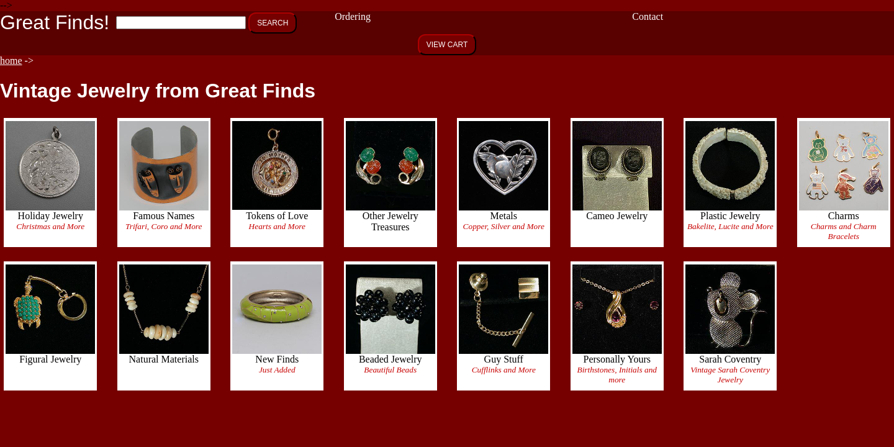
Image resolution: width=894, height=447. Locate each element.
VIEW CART (447, 44)
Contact (647, 16)
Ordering (353, 16)
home (11, 60)
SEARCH (272, 23)
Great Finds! (54, 22)
